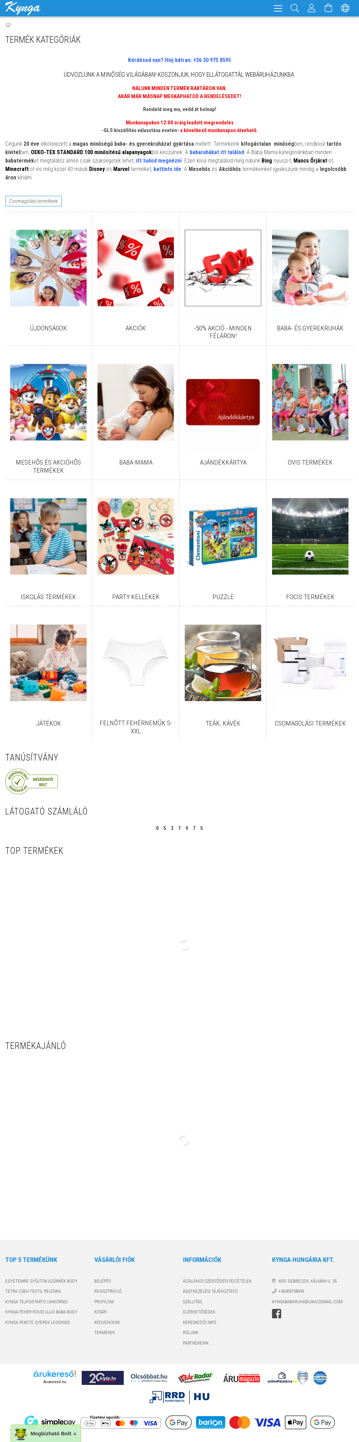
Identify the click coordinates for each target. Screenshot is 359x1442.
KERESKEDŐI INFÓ (199, 1322)
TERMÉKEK (104, 1332)
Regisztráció (108, 1291)
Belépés (102, 1281)
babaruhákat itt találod (217, 152)
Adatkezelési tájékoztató (210, 1291)
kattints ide (167, 169)
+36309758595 (291, 1291)
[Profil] (311, 8)
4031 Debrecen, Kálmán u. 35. (308, 1281)
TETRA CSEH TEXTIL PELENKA (33, 1291)
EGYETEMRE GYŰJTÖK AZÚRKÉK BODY (41, 1281)
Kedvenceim (107, 1322)
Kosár (100, 1311)
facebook (276, 1314)
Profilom (104, 1301)
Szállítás (192, 1301)
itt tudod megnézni (159, 160)
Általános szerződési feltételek (217, 1281)
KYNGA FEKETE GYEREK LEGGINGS (37, 1322)
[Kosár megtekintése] (328, 8)
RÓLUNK (190, 1332)
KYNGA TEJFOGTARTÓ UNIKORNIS (36, 1301)
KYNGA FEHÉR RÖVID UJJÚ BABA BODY (41, 1311)
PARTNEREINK (196, 1343)
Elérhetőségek (199, 1311)
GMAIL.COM (331, 1301)
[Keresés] (294, 8)
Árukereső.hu (54, 1382)
